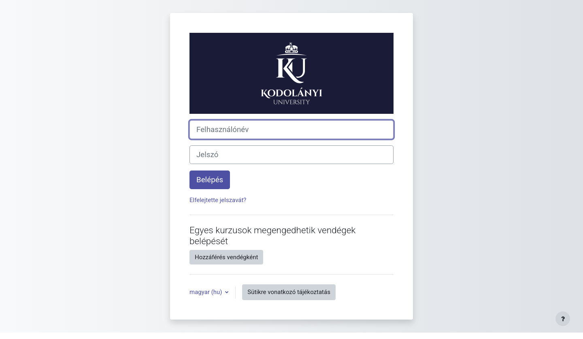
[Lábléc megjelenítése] (562, 318)
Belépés (209, 179)
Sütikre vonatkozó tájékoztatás (288, 292)
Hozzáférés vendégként (226, 257)
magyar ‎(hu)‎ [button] (206, 292)
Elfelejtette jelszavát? (217, 200)
